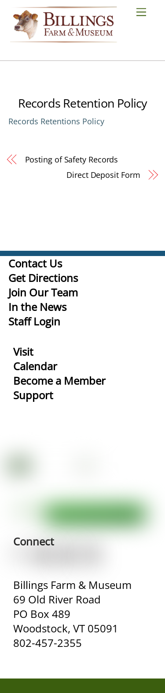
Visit (23, 351)
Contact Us (35, 263)
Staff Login (34, 321)
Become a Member (59, 380)
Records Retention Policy (82, 103)
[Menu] (144, 12)
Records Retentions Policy (56, 121)
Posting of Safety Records (71, 159)
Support (33, 395)
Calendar (35, 366)
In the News (37, 307)
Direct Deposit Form (103, 175)
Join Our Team (43, 292)
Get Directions (43, 278)
